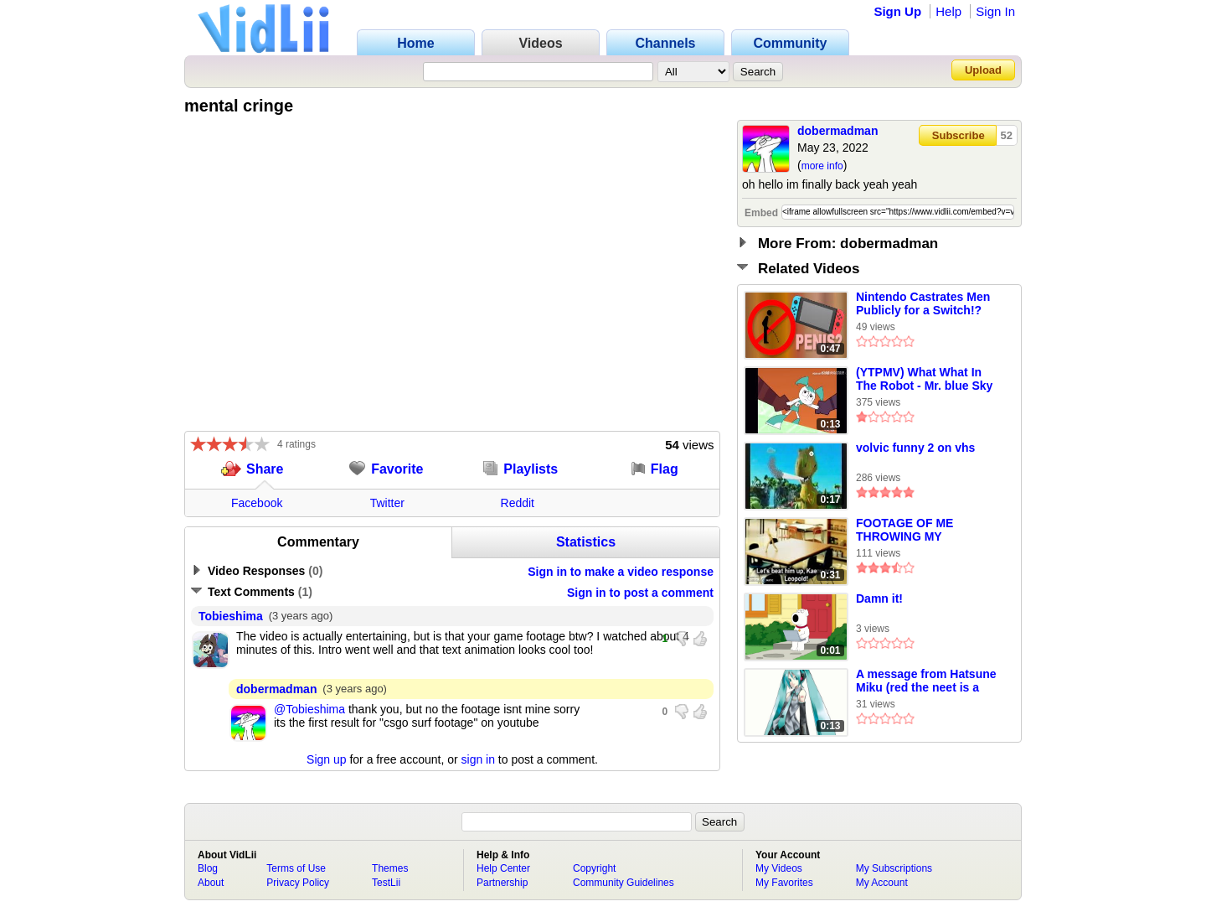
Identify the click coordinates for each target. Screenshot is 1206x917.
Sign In (995, 11)
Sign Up (897, 11)
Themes (390, 868)
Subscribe (958, 135)
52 (1007, 135)
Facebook (256, 503)
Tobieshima (230, 616)
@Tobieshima (309, 709)
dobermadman (837, 130)
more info (822, 166)
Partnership (502, 883)
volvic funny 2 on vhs (915, 447)
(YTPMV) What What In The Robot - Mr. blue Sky (924, 378)
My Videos (778, 868)
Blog (208, 868)
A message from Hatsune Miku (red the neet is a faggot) (926, 681)
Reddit (517, 503)
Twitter (387, 503)
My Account (882, 883)
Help (948, 11)
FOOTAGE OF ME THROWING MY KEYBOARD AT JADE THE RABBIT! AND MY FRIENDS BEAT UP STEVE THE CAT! (918, 530)
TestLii (386, 883)
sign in (478, 759)
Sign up (326, 759)
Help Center (503, 868)
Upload (983, 70)
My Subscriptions (894, 868)
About (211, 883)
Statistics (586, 542)
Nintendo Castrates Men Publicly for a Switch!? (923, 303)
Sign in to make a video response (621, 571)
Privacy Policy (297, 883)
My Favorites (784, 883)
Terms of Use (296, 868)
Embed (761, 213)
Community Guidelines (623, 883)
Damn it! (879, 598)
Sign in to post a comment (640, 592)
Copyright (594, 868)
